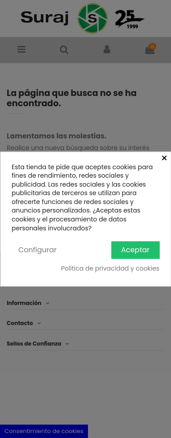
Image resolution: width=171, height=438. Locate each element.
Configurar (37, 250)
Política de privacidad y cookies (110, 268)
